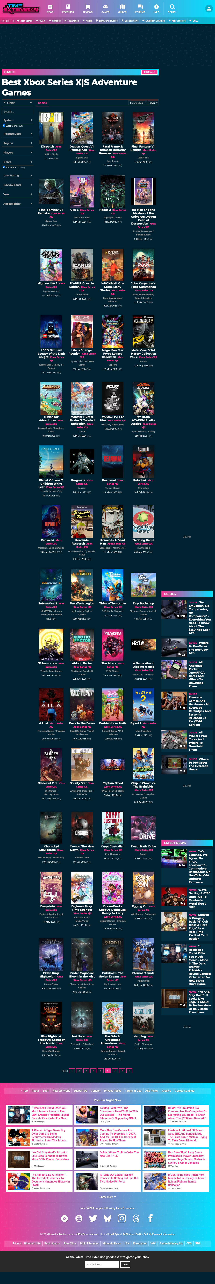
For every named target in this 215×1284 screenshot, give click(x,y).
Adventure (15, 167)
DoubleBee (149, 674)
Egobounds (150, 914)
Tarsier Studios (112, 488)
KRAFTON (46, 611)
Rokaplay (137, 674)
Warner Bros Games (49, 364)
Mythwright (77, 611)
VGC (153, 1243)
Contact (95, 1090)
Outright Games (109, 731)
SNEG (104, 791)
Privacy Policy (112, 1090)
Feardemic (75, 1044)
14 (181, 865)
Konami (143, 361)
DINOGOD (82, 794)
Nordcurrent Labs (112, 984)
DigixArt (119, 611)
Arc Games (137, 794)
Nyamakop (143, 488)
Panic (42, 914)
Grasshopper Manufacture (113, 548)
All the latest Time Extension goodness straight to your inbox (107, 1257)
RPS (197, 1243)
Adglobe (82, 987)
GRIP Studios (82, 294)
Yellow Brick (143, 981)
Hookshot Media (57, 1234)
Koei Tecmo (112, 161)
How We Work (61, 1090)
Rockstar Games (82, 217)
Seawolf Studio (116, 791)
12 (182, 960)
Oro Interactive (75, 551)
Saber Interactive (143, 298)
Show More (107, 1197)
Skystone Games (138, 611)
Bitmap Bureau (143, 234)
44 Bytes (116, 1234)
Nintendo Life (32, 1243)
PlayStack (76, 671)
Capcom (113, 364)
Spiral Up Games (78, 731)
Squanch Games (51, 291)
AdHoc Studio (51, 154)
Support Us (80, 1090)
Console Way (58, 857)
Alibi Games (137, 914)
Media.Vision (82, 921)
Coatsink (42, 548)
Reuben (143, 854)
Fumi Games (118, 424)
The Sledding (143, 548)
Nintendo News (111, 1243)
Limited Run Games (142, 231)
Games (9, 72)
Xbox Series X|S (14, 126)
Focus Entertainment (143, 294)
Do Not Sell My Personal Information (155, 1234)
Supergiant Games (113, 217)
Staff (46, 1090)
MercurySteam (51, 794)
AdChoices (128, 1234)
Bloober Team (82, 857)
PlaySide (105, 424)
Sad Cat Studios (56, 548)
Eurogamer (140, 1243)
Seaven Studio (45, 428)
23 (181, 654)
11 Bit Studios (112, 671)
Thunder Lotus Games (51, 671)
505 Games (50, 791)
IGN (127, 1243)
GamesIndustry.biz (171, 1243)
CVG (189, 1243)
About (35, 1090)
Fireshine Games (46, 731)
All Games (149, 72)
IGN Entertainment (88, 1234)
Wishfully (57, 491)
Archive (166, 1090)
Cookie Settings (184, 1090)
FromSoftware (51, 984)
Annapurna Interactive (81, 791)
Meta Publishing (143, 731)
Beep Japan (109, 298)
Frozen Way (44, 857)
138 (181, 616)
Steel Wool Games (51, 1051)
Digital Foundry (89, 1243)
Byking (151, 431)
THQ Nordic (107, 611)
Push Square (52, 1243)
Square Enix (82, 157)
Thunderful (45, 491)
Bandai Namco (139, 431)
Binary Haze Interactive (81, 984)
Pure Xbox (70, 1243)
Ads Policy (151, 1090)
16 (182, 676)
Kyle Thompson (112, 854)
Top (24, 1090)
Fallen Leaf (88, 1044)
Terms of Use (133, 1090)
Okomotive (147, 1044)
